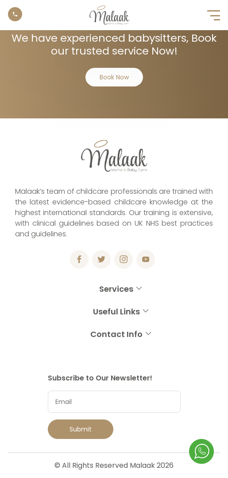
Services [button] (121, 288)
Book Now (114, 77)
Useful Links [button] (121, 311)
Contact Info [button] (121, 334)
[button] (213, 14)
